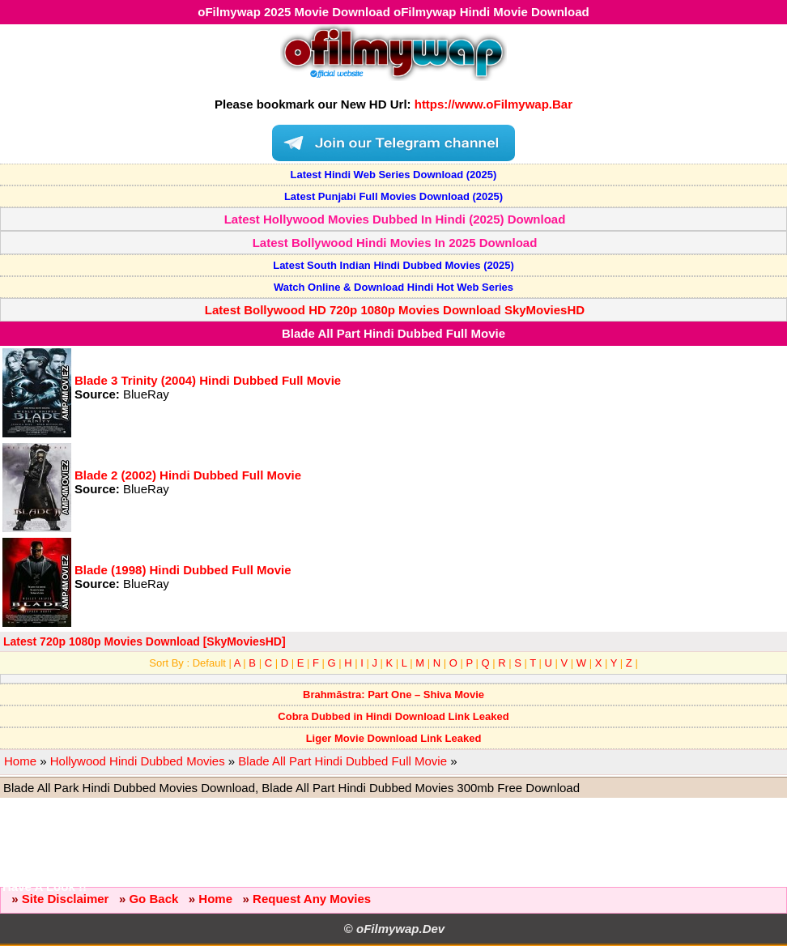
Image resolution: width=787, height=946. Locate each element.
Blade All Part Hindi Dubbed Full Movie (342, 761)
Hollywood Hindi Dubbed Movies (137, 761)
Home (20, 761)
